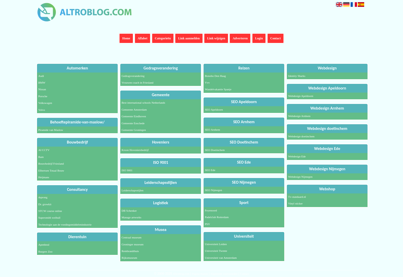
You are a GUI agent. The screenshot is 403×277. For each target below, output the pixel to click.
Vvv (207, 82)
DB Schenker (129, 210)
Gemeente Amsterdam (134, 109)
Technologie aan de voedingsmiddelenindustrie (64, 224)
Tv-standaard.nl (297, 196)
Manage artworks (131, 217)
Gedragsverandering (133, 75)
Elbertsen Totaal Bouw (51, 170)
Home (126, 38)
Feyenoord (211, 210)
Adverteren (240, 38)
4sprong (42, 197)
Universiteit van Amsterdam (221, 257)
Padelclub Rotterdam (217, 217)
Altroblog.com (181, 273)
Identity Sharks (296, 75)
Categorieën (163, 38)
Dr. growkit (44, 204)
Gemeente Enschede (133, 123)
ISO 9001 (127, 170)
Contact (275, 38)
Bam (41, 156)
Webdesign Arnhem (299, 116)
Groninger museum (132, 244)
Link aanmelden (189, 38)
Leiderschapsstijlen (132, 190)
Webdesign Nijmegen (300, 176)
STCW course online (50, 210)
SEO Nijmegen (213, 190)
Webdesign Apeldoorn (300, 95)
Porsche (42, 96)
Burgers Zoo (45, 251)
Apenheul (43, 244)
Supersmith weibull (49, 217)
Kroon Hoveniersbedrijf (135, 149)
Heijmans (43, 177)
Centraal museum (131, 237)
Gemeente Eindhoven (134, 116)
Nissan (42, 89)
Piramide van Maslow (50, 129)
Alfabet (142, 38)
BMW (41, 82)
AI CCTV (44, 149)
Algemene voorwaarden (223, 273)
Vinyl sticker (295, 203)
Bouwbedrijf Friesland (51, 163)
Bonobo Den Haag (215, 75)
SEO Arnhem (212, 129)
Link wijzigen (216, 38)
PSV (207, 224)
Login (259, 38)
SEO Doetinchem (215, 149)
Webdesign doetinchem (301, 136)
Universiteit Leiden (216, 244)
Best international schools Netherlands (143, 102)
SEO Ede (210, 170)
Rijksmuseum (129, 257)
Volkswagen (45, 102)
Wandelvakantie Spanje (218, 89)
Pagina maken (200, 273)
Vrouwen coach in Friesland (137, 82)
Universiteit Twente (216, 250)
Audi (41, 75)
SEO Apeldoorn (214, 109)
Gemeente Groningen (134, 129)
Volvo (41, 109)
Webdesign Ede (297, 156)
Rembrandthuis (130, 251)
